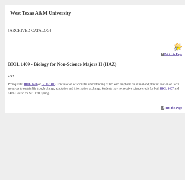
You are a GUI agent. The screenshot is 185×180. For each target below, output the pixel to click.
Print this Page (171, 54)
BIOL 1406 (31, 84)
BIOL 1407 (167, 88)
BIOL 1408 (48, 84)
